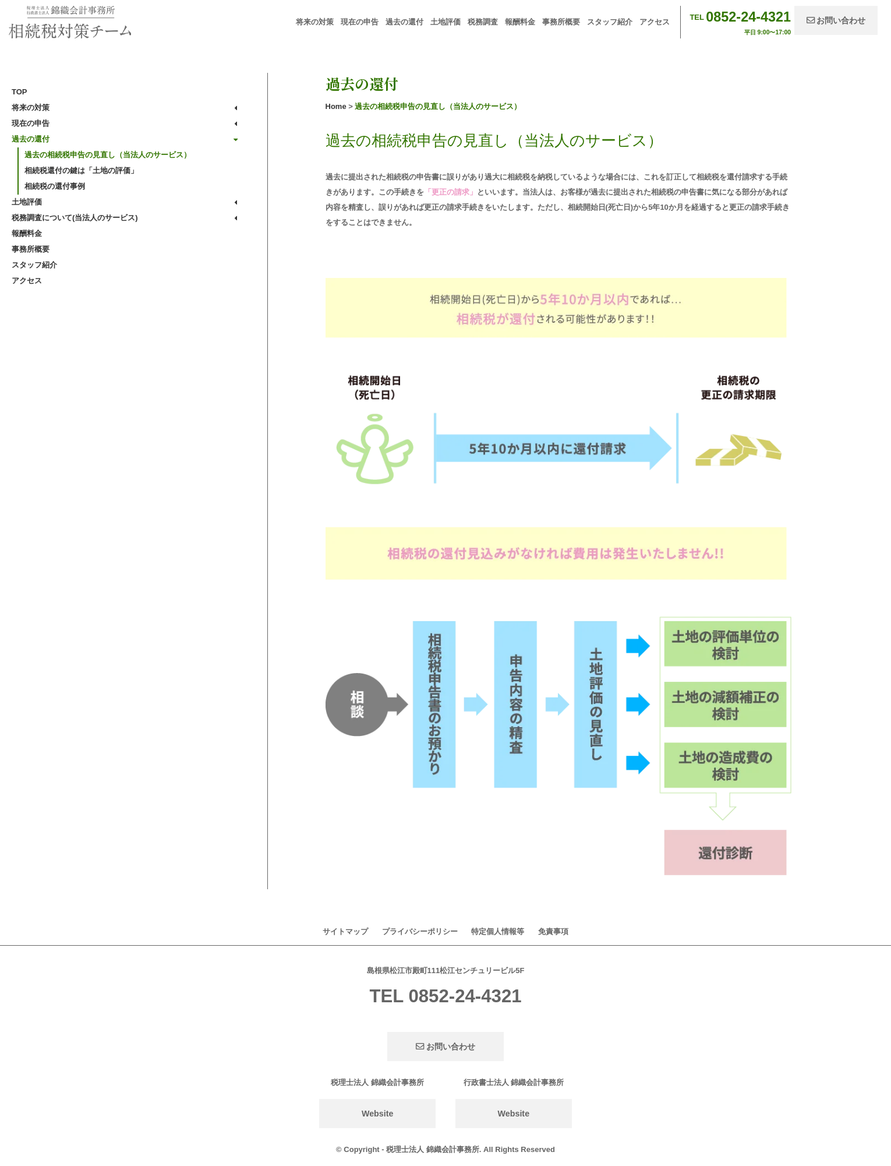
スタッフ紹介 (609, 21)
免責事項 (553, 931)
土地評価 (445, 21)
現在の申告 (360, 21)
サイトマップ (345, 931)
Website (378, 1113)
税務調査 (483, 21)
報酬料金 (520, 21)
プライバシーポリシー (420, 931)
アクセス (654, 21)
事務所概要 (561, 21)
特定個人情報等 (497, 931)
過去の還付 (404, 21)
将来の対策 (315, 21)
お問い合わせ (836, 20)
